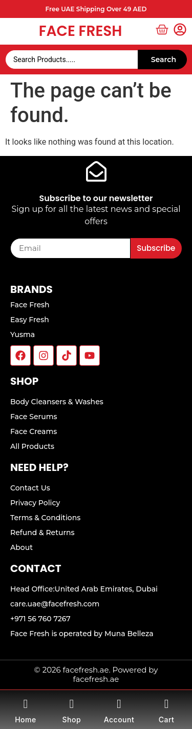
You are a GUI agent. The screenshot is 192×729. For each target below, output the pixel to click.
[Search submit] (162, 59)
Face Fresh (80, 31)
